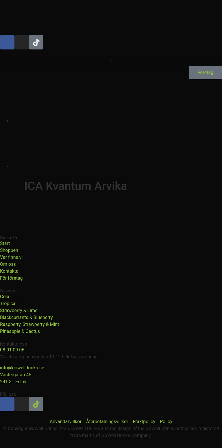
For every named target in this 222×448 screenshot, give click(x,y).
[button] (111, 61)
